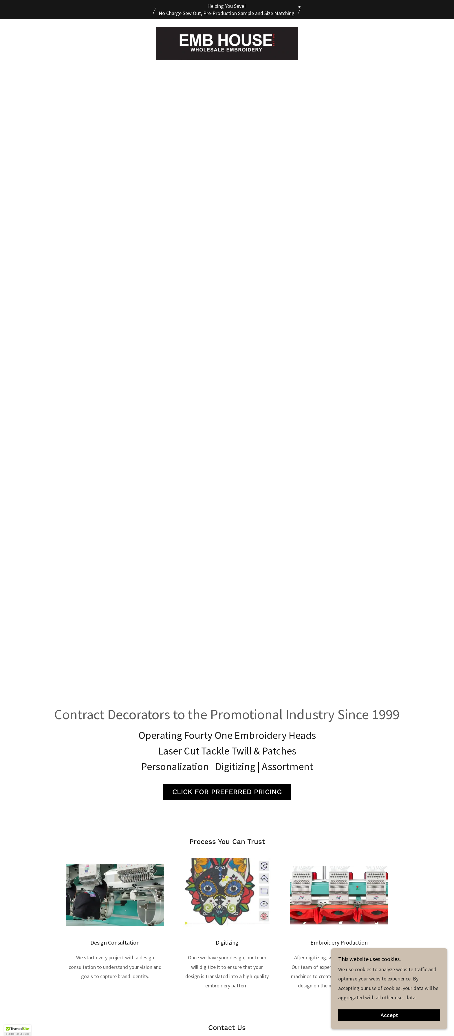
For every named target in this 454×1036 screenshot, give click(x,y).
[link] (227, 43)
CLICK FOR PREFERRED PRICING (227, 792)
